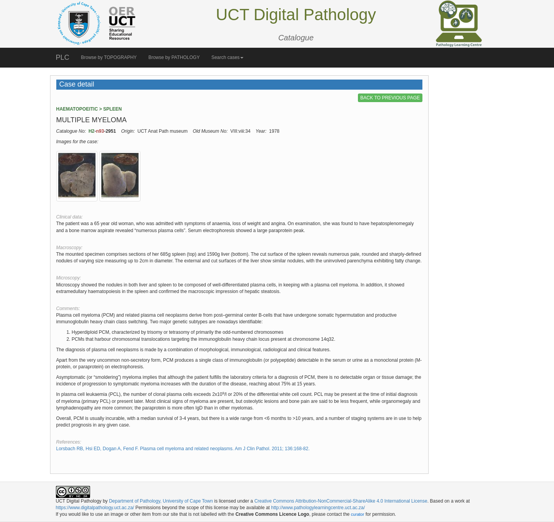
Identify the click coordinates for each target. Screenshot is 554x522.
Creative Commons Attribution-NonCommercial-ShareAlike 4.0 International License (340, 501)
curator (357, 514)
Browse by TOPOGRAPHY (109, 57)
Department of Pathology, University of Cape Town (161, 501)
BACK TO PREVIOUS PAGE (390, 98)
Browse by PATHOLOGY (174, 57)
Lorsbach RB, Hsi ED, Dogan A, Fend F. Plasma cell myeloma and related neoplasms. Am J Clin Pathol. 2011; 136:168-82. (183, 448)
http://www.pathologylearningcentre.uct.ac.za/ (318, 507)
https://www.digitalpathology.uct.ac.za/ (95, 507)
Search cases (227, 57)
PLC (62, 57)
